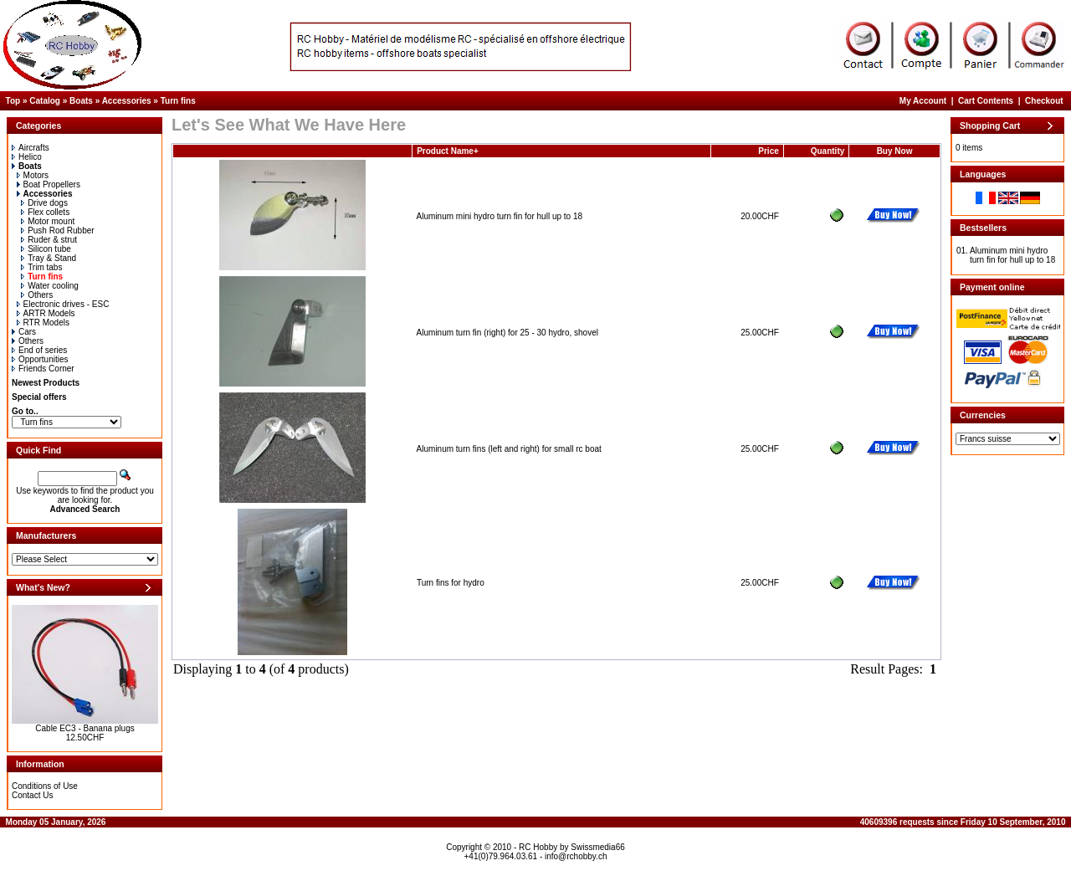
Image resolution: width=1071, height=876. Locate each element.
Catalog (44, 100)
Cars (24, 331)
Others (37, 295)
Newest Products (45, 382)
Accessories (126, 100)
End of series (39, 350)
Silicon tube (46, 249)
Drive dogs (44, 202)
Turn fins (178, 100)
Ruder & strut (49, 239)
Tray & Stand (48, 258)
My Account (922, 100)
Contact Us (32, 795)
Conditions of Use (45, 786)
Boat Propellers (48, 184)
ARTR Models (46, 313)
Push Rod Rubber (58, 230)
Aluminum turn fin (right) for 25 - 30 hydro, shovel (507, 332)
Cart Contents (985, 100)
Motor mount (47, 221)
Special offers (39, 397)
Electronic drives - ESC (63, 304)
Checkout (1044, 100)
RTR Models (43, 322)
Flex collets (45, 212)
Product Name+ (448, 151)
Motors (33, 175)
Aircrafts (30, 147)
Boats (81, 100)
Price (768, 151)
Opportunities (40, 359)
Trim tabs (41, 267)
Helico (27, 156)
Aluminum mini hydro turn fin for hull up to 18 (499, 216)
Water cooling (50, 285)
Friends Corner (43, 368)
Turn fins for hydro (450, 582)
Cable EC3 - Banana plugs (84, 728)
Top (13, 100)
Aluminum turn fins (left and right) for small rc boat (509, 448)
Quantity (828, 151)
